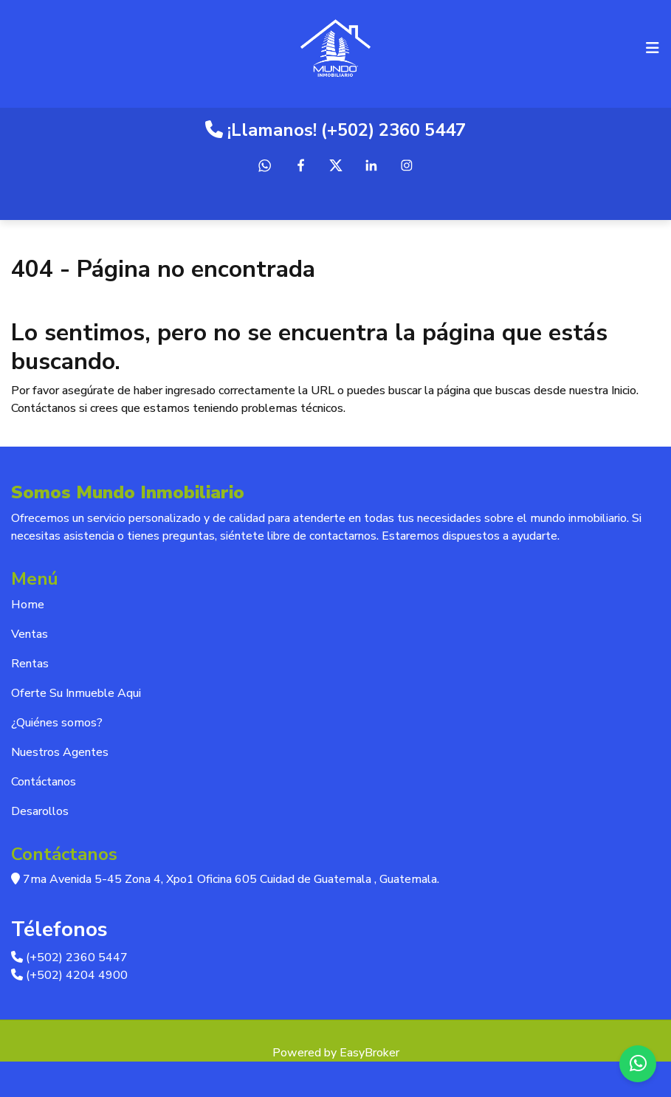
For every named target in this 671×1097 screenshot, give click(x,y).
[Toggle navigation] (652, 48)
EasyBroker (369, 1053)
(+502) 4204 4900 (69, 975)
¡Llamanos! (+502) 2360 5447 (335, 130)
